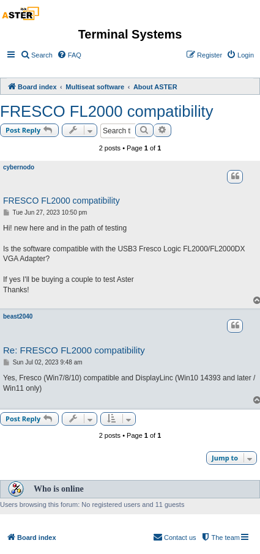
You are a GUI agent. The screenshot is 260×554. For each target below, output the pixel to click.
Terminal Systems (130, 34)
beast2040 (17, 316)
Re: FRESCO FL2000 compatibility (74, 350)
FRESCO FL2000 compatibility (107, 111)
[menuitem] (36, 55)
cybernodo (18, 167)
